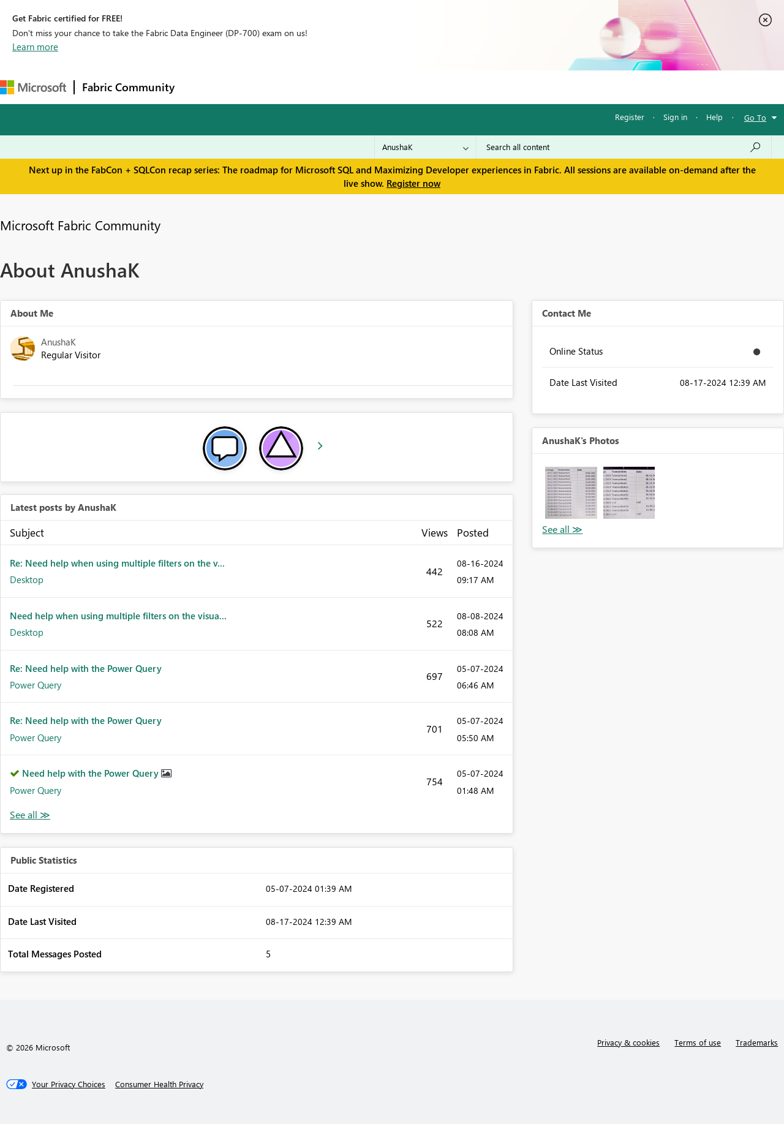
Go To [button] (755, 117)
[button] (571, 492)
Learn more (35, 46)
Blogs (416, 86)
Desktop (26, 579)
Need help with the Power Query (91, 773)
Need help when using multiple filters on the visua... (118, 615)
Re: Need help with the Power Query (86, 668)
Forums (202, 86)
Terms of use (697, 1042)
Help (714, 116)
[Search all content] (624, 147)
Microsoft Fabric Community (80, 224)
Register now (413, 183)
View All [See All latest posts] (30, 815)
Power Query (35, 685)
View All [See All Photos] (562, 529)
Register (629, 116)
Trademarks (757, 1042)
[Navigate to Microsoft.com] (33, 87)
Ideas (306, 86)
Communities (361, 86)
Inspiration (256, 86)
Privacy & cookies (628, 1042)
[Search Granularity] (425, 147)
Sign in (675, 116)
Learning (463, 86)
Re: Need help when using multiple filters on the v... (117, 563)
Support (514, 86)
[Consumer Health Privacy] (159, 1084)
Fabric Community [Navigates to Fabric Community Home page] (128, 87)
